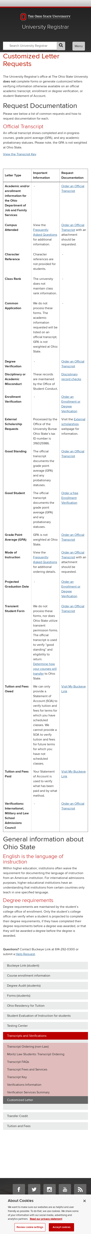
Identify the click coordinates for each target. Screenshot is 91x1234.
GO (61, 46)
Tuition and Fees (18, 1126)
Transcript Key (17, 1077)
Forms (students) (18, 996)
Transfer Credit (17, 1116)
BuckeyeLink (63, 3)
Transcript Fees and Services (27, 1069)
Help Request (25, 954)
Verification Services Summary (28, 1092)
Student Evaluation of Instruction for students (39, 1016)
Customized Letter (20, 1100)
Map (68, 3)
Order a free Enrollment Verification (69, 498)
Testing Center (17, 1026)
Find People (74, 3)
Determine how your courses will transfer (45, 669)
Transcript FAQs (18, 1062)
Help (57, 3)
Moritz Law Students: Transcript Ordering (35, 1054)
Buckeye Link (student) (23, 966)
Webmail (79, 3)
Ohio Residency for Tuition (26, 1006)
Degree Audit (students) (24, 986)
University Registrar (45, 27)
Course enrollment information (28, 976)
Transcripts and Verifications (26, 1036)
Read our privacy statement (46, 1222)
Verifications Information (24, 1085)
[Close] (84, 1204)
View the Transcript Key (19, 154)
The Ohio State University (11, 3)
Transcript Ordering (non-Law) (28, 1047)
